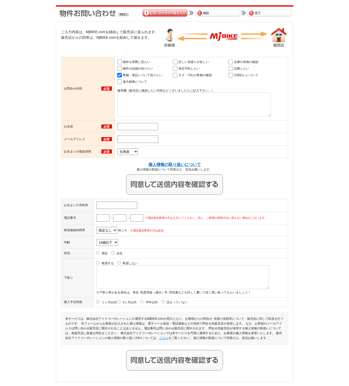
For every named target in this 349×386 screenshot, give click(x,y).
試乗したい (241, 68)
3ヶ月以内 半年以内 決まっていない (155, 302)
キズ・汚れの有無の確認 (195, 75)
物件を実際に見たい (136, 62)
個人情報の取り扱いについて (174, 164)
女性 (120, 253)
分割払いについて (246, 75)
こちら (163, 338)
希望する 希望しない (120, 263)
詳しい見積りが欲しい (193, 62)
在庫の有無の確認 (246, 62)
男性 (105, 253)
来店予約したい (189, 68)
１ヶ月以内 (109, 302)
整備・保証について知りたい (142, 75)
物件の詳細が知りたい (138, 68)
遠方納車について (135, 81)
